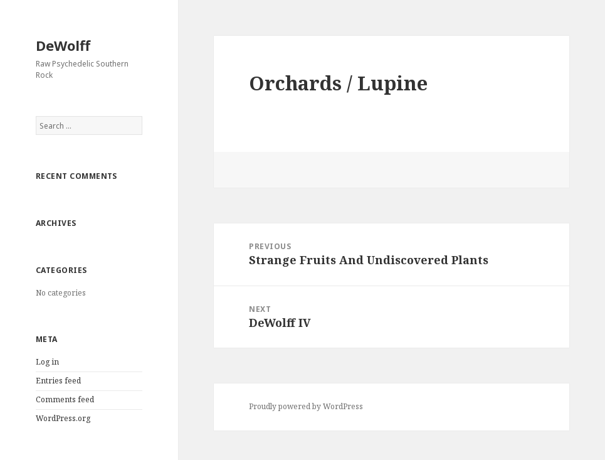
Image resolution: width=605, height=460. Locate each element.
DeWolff (63, 45)
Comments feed (65, 399)
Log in (47, 361)
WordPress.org (63, 418)
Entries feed (58, 380)
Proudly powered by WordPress (306, 406)
